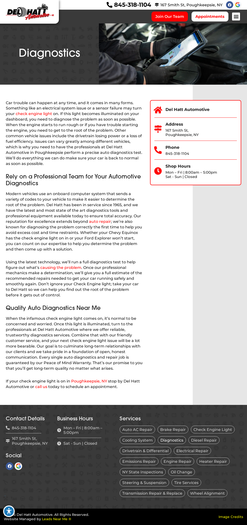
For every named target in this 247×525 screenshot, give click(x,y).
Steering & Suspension (144, 482)
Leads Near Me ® (56, 519)
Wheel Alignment (207, 493)
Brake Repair (173, 429)
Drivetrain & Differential (145, 450)
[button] (236, 16)
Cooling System (137, 440)
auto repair (100, 221)
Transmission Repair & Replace (152, 493)
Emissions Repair (139, 461)
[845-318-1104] (109, 5)
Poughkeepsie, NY (89, 381)
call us (41, 386)
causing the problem (60, 267)
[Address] (158, 129)
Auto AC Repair (137, 429)
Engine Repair (178, 461)
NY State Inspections (142, 472)
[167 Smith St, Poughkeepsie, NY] (157, 5)
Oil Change (181, 472)
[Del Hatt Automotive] (158, 110)
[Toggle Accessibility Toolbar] (9, 511)
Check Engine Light (212, 429)
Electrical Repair (192, 450)
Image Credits (231, 517)
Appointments (210, 16)
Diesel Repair (204, 440)
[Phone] (158, 150)
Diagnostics (171, 440)
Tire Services (186, 482)
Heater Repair (213, 461)
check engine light (34, 113)
